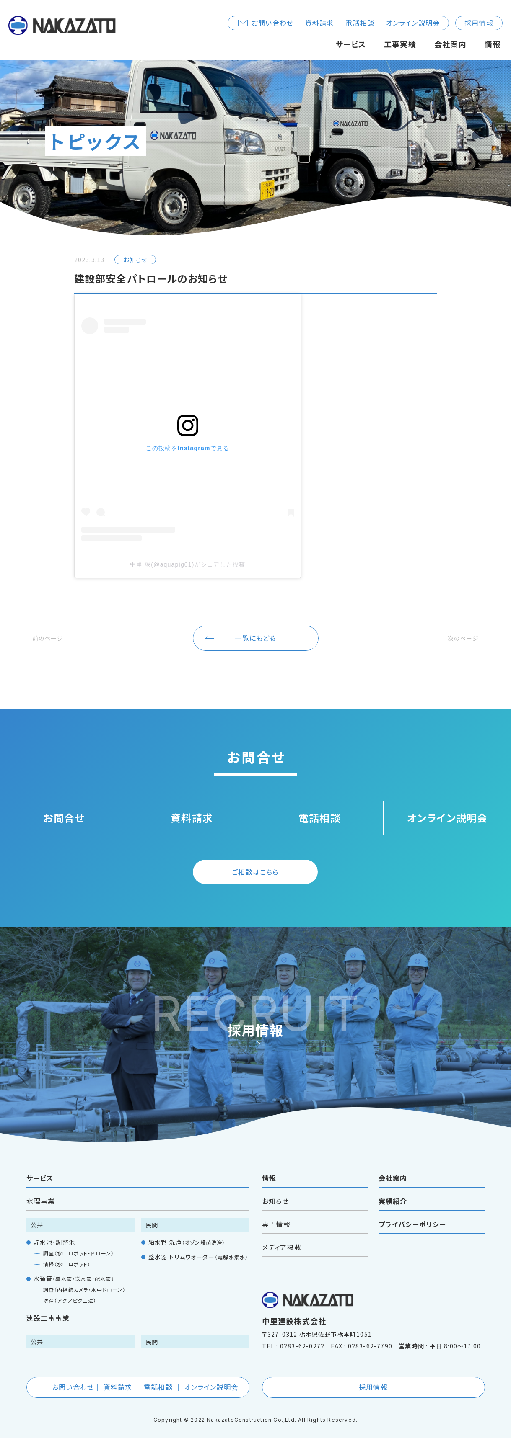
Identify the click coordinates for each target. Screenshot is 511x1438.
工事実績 (400, 44)
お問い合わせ (138, 1377)
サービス (351, 44)
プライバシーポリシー (412, 1214)
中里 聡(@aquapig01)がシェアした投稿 (188, 564)
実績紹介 (393, 1191)
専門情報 (276, 1214)
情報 (493, 44)
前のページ (52, 627)
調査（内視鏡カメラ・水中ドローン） (84, 1279)
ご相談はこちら (255, 862)
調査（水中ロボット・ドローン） (78, 1243)
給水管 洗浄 (187, 1232)
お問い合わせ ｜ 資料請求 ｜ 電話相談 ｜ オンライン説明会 (339, 23)
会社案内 (450, 44)
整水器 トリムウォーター (198, 1246)
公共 (37, 1215)
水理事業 (40, 1191)
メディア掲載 (281, 1237)
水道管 (74, 1268)
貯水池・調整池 (54, 1232)
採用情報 (478, 23)
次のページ (459, 627)
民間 (151, 1215)
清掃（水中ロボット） (67, 1254)
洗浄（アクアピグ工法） (70, 1290)
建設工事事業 (48, 1308)
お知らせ (275, 1191)
